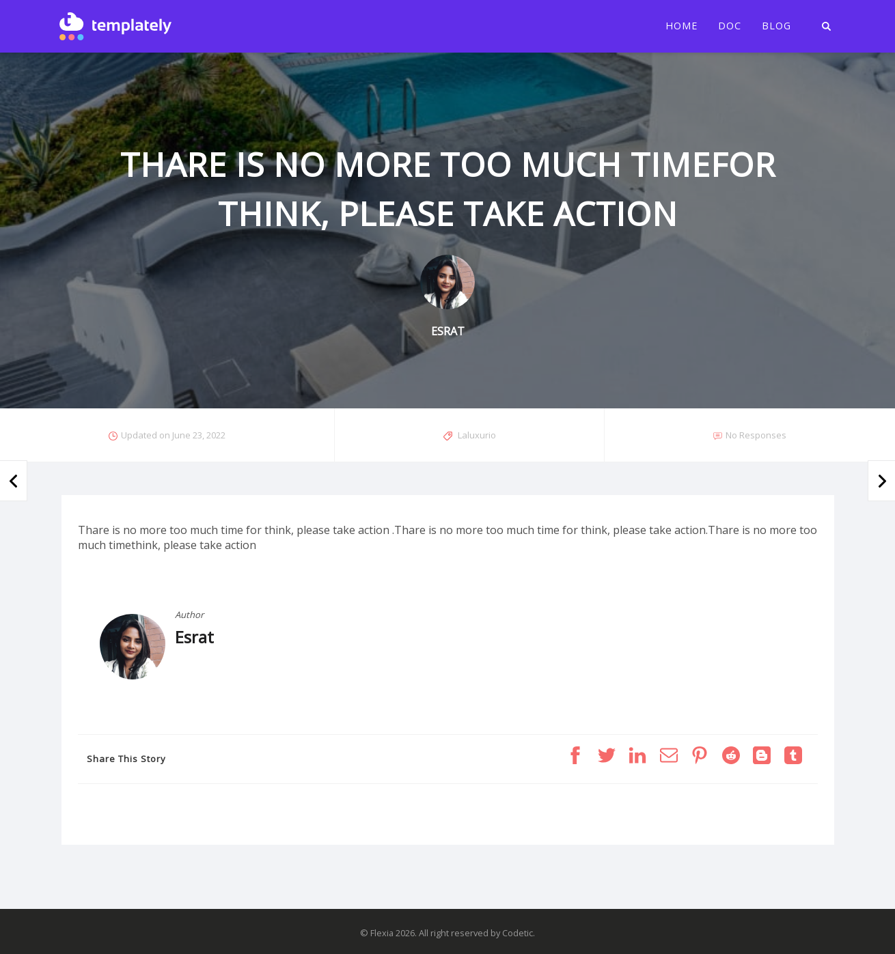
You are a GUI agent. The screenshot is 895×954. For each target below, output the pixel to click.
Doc (729, 26)
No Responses (756, 435)
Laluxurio (477, 435)
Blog (776, 26)
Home (681, 26)
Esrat (194, 637)
